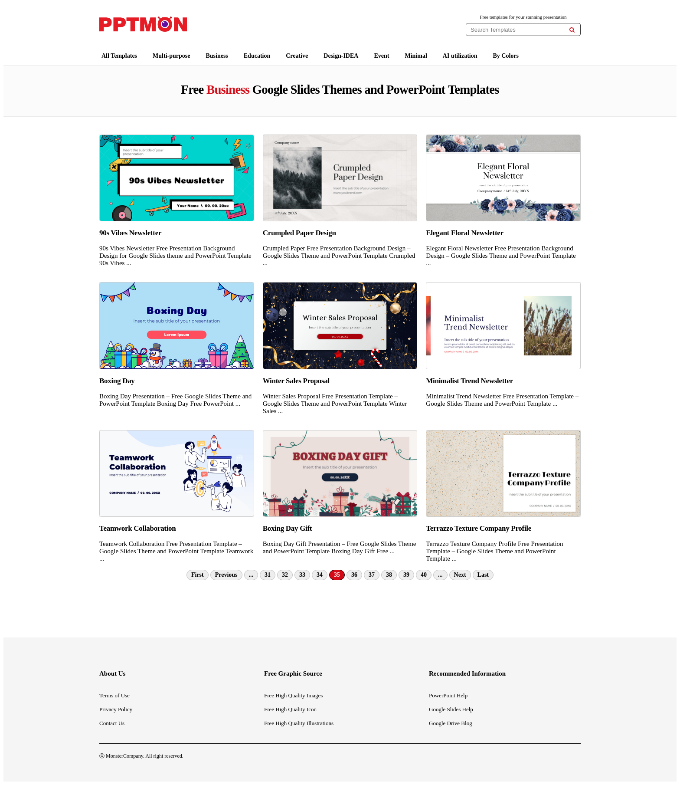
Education (257, 56)
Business (217, 56)
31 (268, 575)
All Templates (119, 56)
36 (354, 575)
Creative (297, 56)
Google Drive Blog (450, 723)
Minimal (416, 56)
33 (302, 575)
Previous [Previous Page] (226, 575)
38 (389, 575)
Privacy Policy (115, 709)
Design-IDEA (341, 56)
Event (381, 56)
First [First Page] (197, 575)
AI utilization (460, 56)
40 (424, 575)
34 (320, 575)
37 (372, 575)
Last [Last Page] (483, 575)
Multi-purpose (171, 56)
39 (406, 575)
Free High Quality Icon (290, 709)
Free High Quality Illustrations (298, 723)
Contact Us (111, 723)
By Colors (506, 56)
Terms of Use (114, 695)
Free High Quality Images (293, 695)
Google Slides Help (451, 709)
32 (285, 575)
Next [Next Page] (460, 575)
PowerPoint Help (448, 695)
